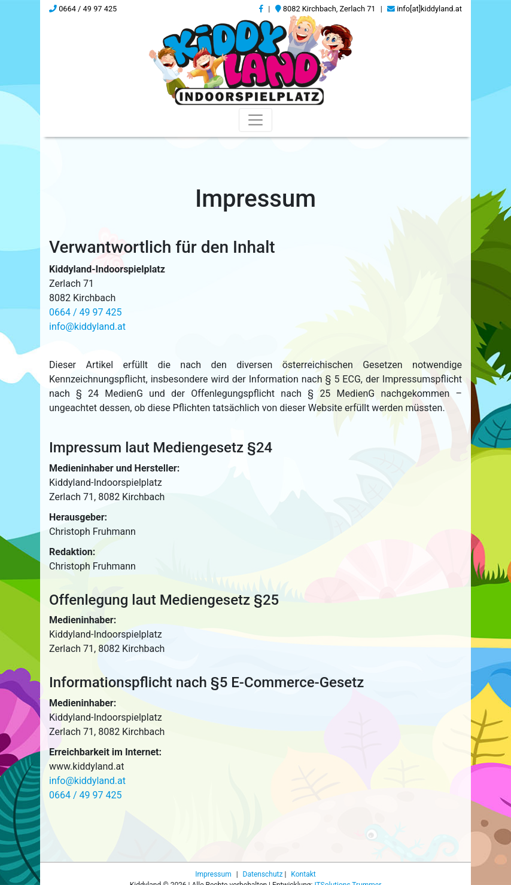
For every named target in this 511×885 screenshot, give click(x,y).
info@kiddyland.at (87, 326)
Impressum (214, 874)
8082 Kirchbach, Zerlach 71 (325, 8)
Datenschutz (264, 874)
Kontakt (303, 874)
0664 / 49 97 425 (83, 8)
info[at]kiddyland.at (424, 8)
